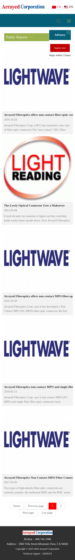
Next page (28, 512)
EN (68, 6)
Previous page (36, 505)
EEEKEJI (47, 553)
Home (16, 505)
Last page (47, 512)
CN (56, 6)
